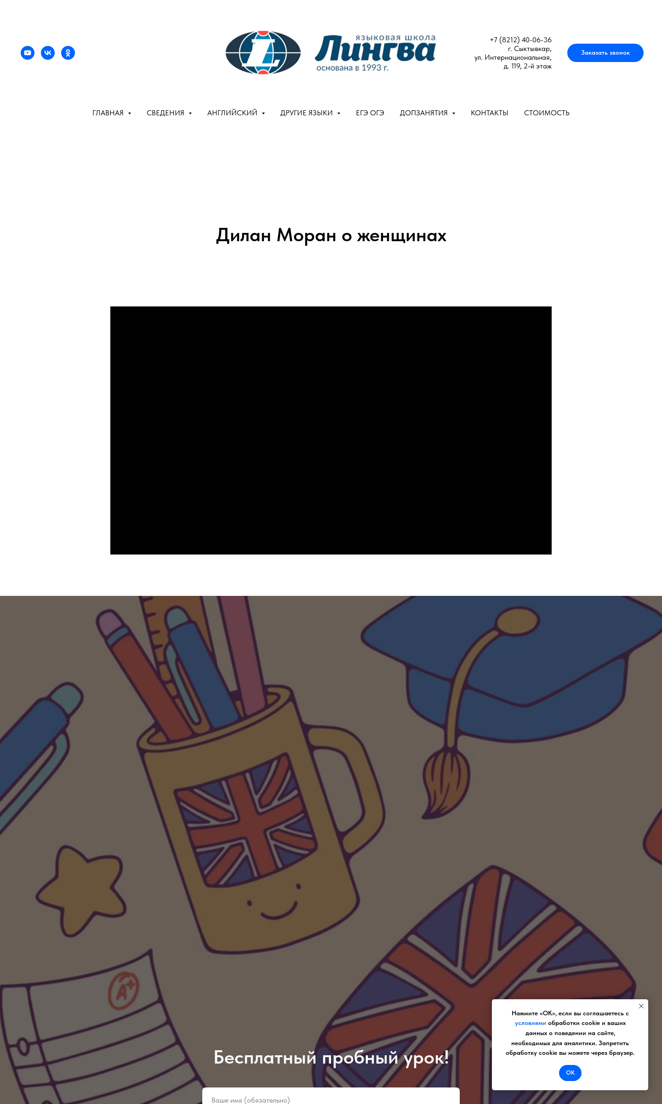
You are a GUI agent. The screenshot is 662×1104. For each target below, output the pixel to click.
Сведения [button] (166, 112)
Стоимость (547, 112)
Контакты (489, 112)
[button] (605, 53)
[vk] (48, 53)
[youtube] (27, 53)
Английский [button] (233, 112)
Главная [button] (109, 112)
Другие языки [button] (307, 112)
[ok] (68, 53)
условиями (530, 1022)
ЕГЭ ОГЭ (370, 112)
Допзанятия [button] (425, 112)
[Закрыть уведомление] (641, 1006)
